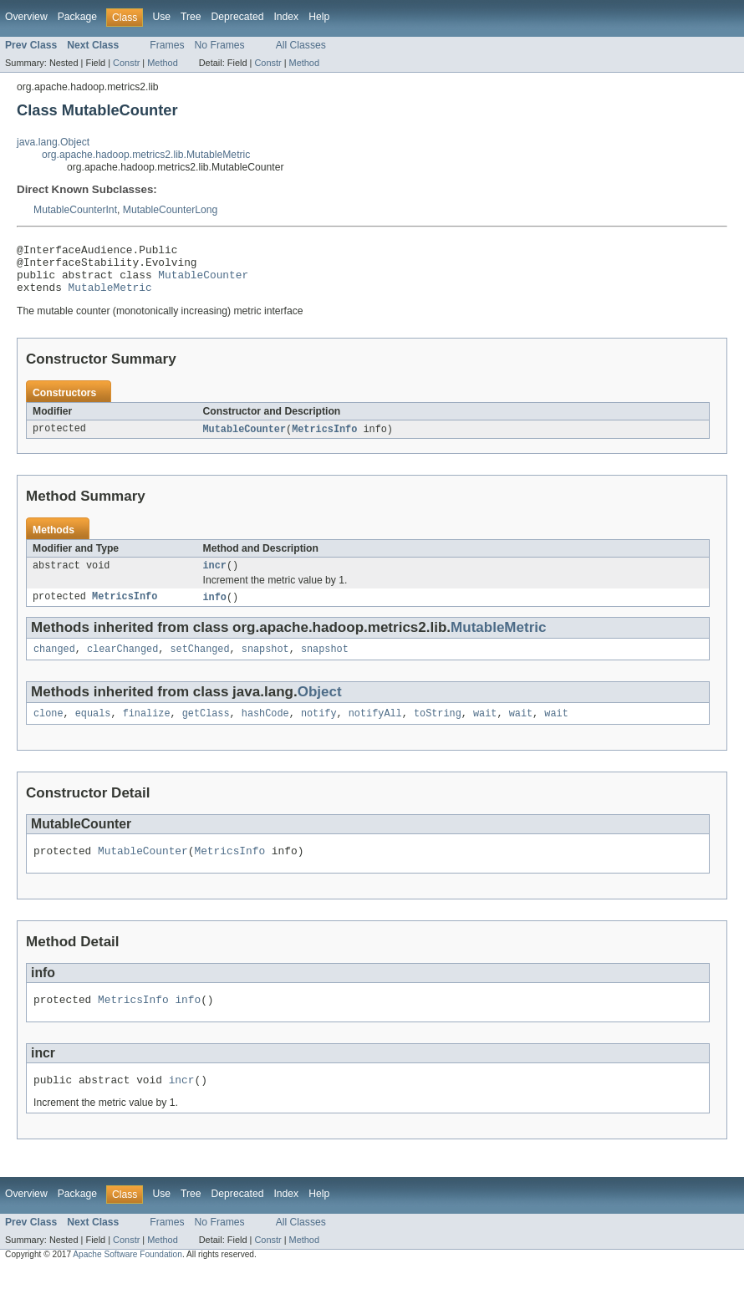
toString (437, 729)
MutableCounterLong (170, 210)
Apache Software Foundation (127, 1278)
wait (485, 729)
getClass (206, 729)
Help (318, 17)
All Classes (301, 45)
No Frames (220, 45)
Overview (26, 17)
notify (319, 729)
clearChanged (122, 663)
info (215, 610)
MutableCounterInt (75, 210)
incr (215, 577)
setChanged (199, 663)
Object (320, 707)
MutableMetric (110, 296)
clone (48, 729)
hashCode (265, 729)
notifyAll (375, 729)
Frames (167, 45)
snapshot (265, 663)
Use (161, 17)
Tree (191, 17)
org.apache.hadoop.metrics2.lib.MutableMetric (146, 154)
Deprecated (237, 17)
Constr (126, 63)
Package (77, 17)
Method (162, 63)
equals (93, 729)
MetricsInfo (324, 439)
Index (285, 17)
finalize (147, 729)
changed (54, 663)
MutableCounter (203, 281)
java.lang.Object (53, 142)
